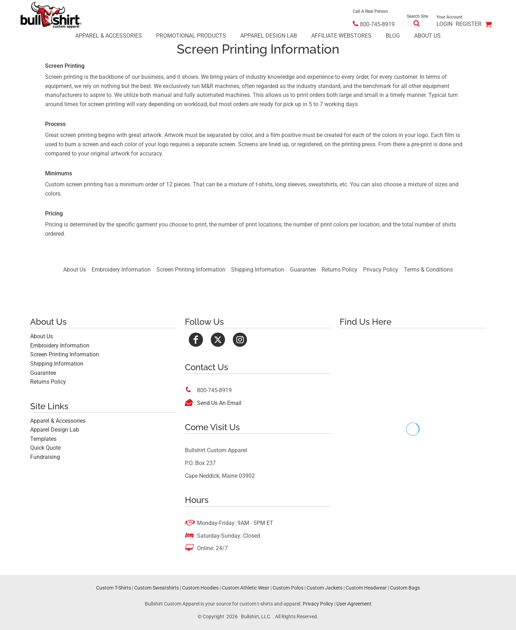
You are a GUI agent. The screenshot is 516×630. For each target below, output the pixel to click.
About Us (74, 269)
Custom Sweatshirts (156, 588)
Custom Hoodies (200, 588)
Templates (43, 438)
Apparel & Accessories (58, 420)
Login (444, 24)
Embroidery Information (121, 269)
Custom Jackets (324, 588)
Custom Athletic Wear (245, 588)
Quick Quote (45, 447)
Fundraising (45, 457)
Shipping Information (257, 269)
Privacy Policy (380, 269)
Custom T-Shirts (113, 588)
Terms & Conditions (428, 269)
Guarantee (303, 269)
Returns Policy (339, 269)
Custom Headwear (366, 588)
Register (469, 24)
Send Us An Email (219, 403)
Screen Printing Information (191, 269)
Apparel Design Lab (54, 429)
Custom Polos (288, 588)
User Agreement (354, 604)
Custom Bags (405, 588)
